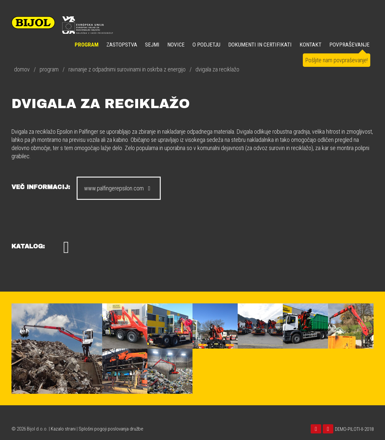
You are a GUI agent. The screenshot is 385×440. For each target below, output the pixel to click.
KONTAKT (310, 44)
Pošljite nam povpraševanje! (336, 60)
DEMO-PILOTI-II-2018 (354, 429)
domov (22, 69)
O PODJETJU (206, 44)
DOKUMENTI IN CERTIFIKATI (260, 44)
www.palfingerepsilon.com (118, 188)
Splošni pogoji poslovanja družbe (111, 429)
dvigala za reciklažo (217, 69)
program (49, 69)
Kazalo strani (63, 429)
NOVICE (176, 44)
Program (87, 44)
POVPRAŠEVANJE (349, 44)
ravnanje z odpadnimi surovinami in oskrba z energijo (127, 69)
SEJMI (152, 44)
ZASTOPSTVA (121, 44)
